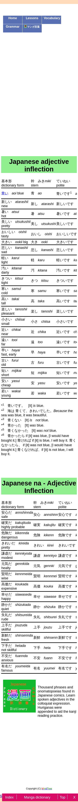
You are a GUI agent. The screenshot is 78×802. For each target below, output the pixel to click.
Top (63, 797)
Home (12, 18)
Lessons (32, 18)
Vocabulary (52, 18)
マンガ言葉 (32, 26)
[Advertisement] (39, 59)
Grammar (12, 26)
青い (4, 193)
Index (9, 797)
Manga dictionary (38, 797)
